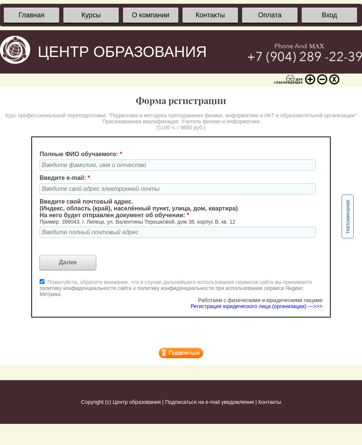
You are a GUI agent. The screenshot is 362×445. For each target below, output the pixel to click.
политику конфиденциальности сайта (86, 288)
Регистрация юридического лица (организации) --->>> (256, 306)
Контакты (210, 15)
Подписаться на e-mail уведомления (209, 402)
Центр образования (137, 402)
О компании (150, 15)
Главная (31, 15)
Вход (329, 15)
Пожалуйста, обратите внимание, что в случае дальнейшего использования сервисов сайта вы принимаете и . (176, 288)
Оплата (270, 15)
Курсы (91, 15)
